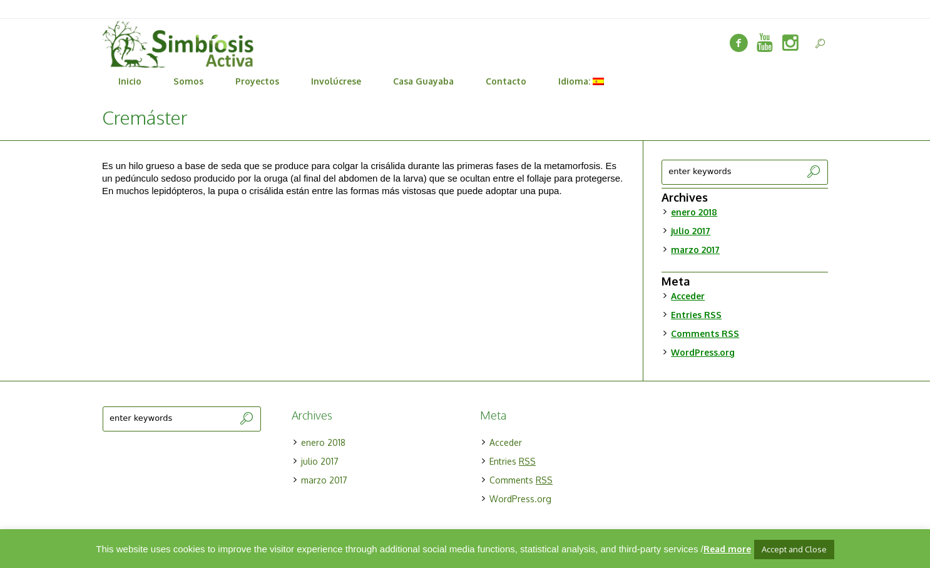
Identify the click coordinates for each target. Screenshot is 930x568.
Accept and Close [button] (794, 549)
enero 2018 (694, 212)
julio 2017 (690, 230)
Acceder (688, 296)
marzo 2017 (695, 249)
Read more (727, 549)
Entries (696, 314)
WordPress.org (703, 352)
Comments (705, 333)
